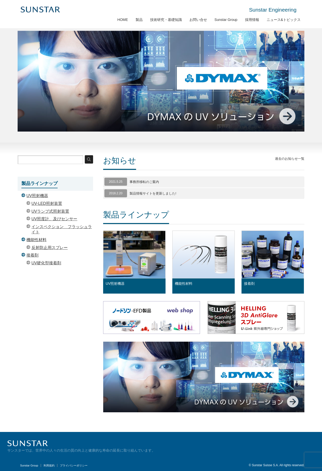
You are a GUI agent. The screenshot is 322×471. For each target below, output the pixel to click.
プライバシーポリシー (74, 465)
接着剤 (249, 283)
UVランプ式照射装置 (50, 211)
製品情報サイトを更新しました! (153, 193)
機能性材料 (183, 283)
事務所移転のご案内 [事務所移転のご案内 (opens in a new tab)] (144, 182)
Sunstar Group (226, 20)
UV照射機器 (115, 283)
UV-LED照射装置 (46, 203)
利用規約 (49, 465)
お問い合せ (198, 20)
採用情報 (252, 20)
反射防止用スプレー (49, 247)
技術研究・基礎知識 (166, 20)
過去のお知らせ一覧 (289, 159)
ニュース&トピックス (284, 20)
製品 (139, 20)
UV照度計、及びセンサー (54, 219)
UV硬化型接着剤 (46, 263)
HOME (122, 20)
